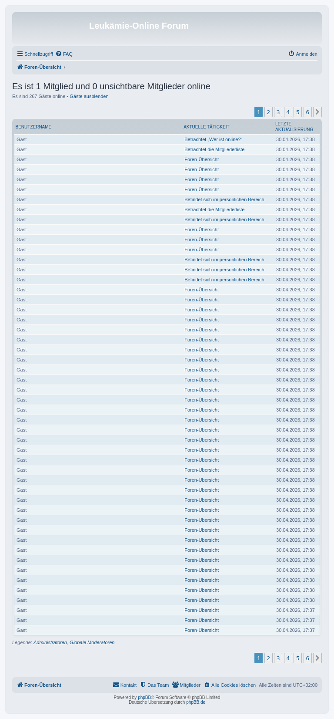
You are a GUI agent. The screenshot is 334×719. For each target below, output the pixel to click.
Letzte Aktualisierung (294, 127)
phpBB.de (195, 702)
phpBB (144, 697)
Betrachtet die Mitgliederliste (214, 149)
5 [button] (297, 112)
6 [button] (307, 112)
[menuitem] (64, 54)
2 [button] (268, 112)
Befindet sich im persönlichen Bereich (224, 199)
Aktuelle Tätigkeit (206, 127)
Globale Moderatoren (92, 642)
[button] (317, 112)
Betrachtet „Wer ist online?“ (213, 139)
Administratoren (50, 642)
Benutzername (34, 127)
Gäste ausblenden (89, 96)
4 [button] (288, 112)
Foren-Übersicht (201, 159)
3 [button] (278, 112)
